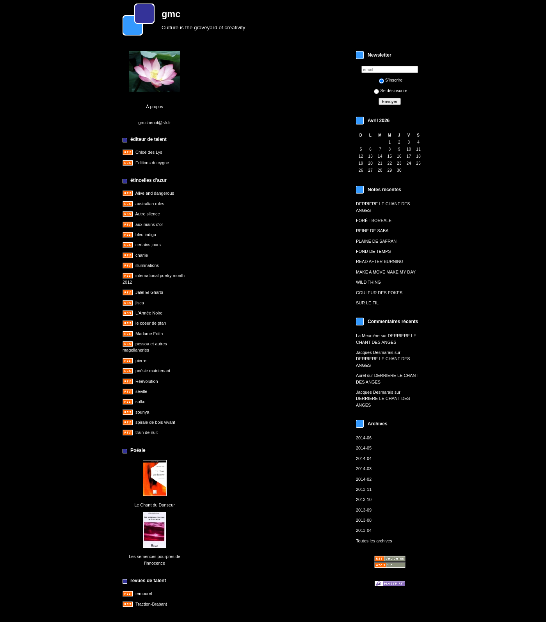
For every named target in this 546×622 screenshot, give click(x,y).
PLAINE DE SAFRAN (376, 241)
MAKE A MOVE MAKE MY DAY (386, 272)
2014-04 (364, 458)
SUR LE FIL (367, 302)
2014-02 (364, 479)
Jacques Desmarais (374, 352)
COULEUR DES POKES (379, 292)
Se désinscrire (390, 90)
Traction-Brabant (151, 604)
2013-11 (364, 489)
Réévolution (146, 381)
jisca (139, 302)
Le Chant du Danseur (154, 505)
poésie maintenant (152, 370)
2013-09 (364, 510)
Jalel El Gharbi (149, 292)
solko (140, 401)
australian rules (149, 203)
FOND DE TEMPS (373, 251)
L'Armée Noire (148, 313)
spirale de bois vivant (155, 422)
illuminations (147, 265)
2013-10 (364, 499)
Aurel (361, 375)
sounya (142, 412)
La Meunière (368, 335)
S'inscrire (391, 80)
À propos (154, 106)
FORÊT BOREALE (373, 220)
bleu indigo (145, 234)
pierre (140, 360)
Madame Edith (149, 333)
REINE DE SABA (372, 230)
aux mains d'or (149, 224)
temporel (143, 593)
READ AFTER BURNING (380, 261)
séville (141, 391)
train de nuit (146, 432)
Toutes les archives (374, 540)
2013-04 (364, 530)
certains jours (148, 244)
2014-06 (364, 437)
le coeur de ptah (150, 323)
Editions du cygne (152, 162)
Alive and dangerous (154, 193)
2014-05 (364, 448)
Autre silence (147, 213)
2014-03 (364, 468)
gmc (171, 14)
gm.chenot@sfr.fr (154, 122)
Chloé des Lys (148, 152)
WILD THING (368, 282)
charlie (141, 255)
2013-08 (364, 520)
